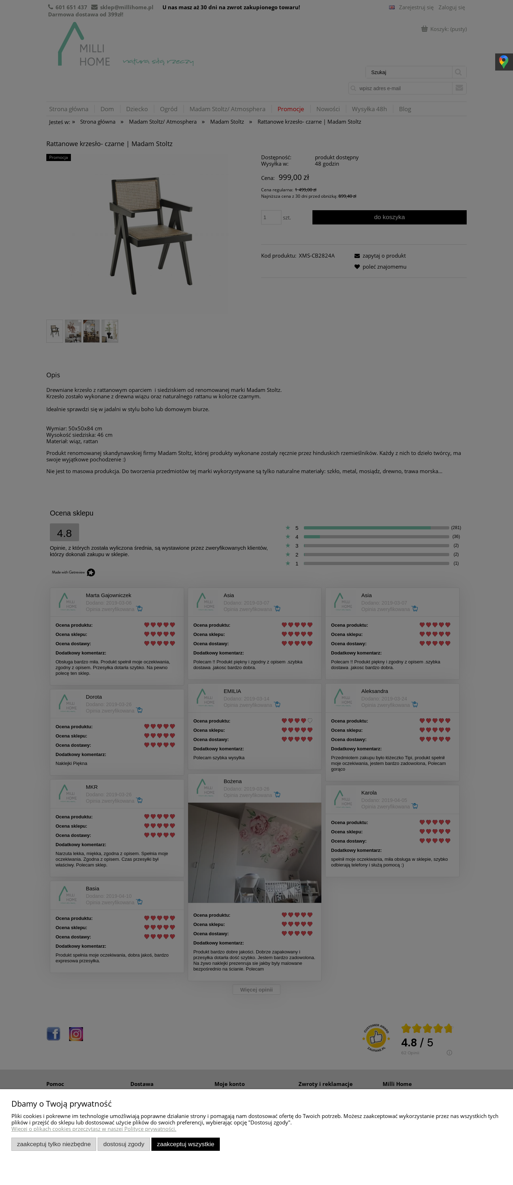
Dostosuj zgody (123, 1144)
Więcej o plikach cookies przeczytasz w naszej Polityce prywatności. (93, 1128)
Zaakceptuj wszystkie (185, 1144)
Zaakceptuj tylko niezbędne (54, 1144)
